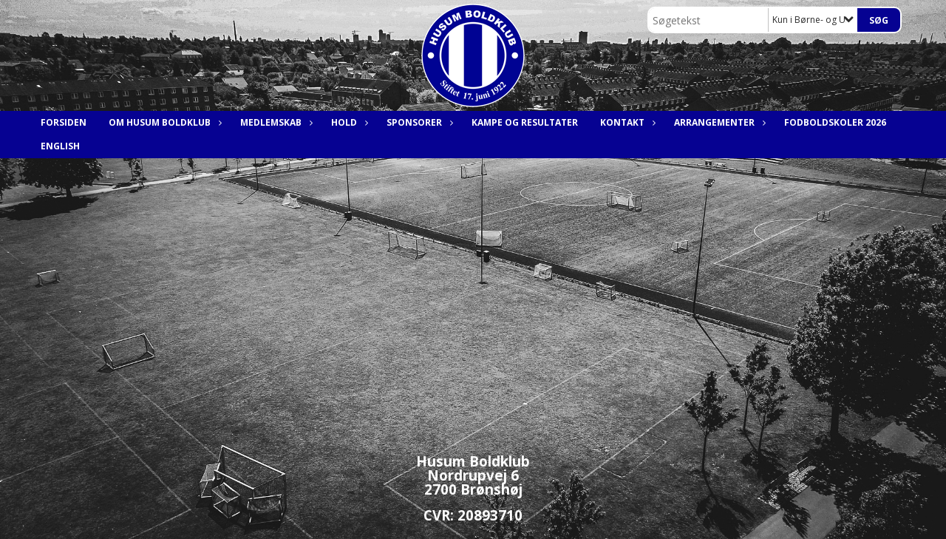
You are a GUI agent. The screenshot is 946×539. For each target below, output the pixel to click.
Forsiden (63, 122)
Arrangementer (718, 122)
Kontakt (626, 122)
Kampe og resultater (525, 122)
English (60, 146)
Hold (347, 122)
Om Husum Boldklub (163, 122)
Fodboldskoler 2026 (835, 122)
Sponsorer (418, 122)
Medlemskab (274, 122)
